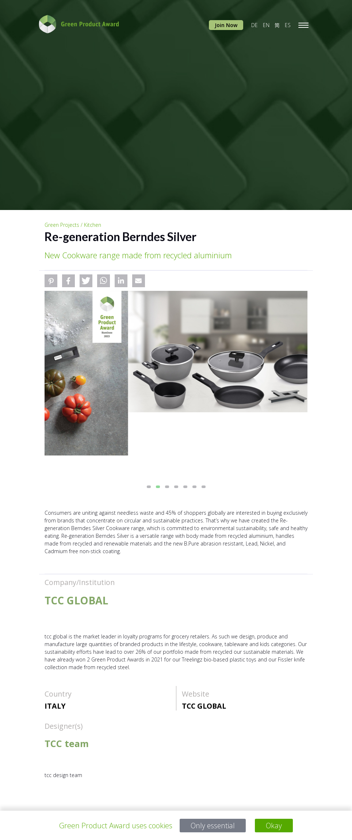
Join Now (226, 25)
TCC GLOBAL (204, 706)
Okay (275, 825)
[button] (51, 280)
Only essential (213, 825)
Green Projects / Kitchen (73, 224)
